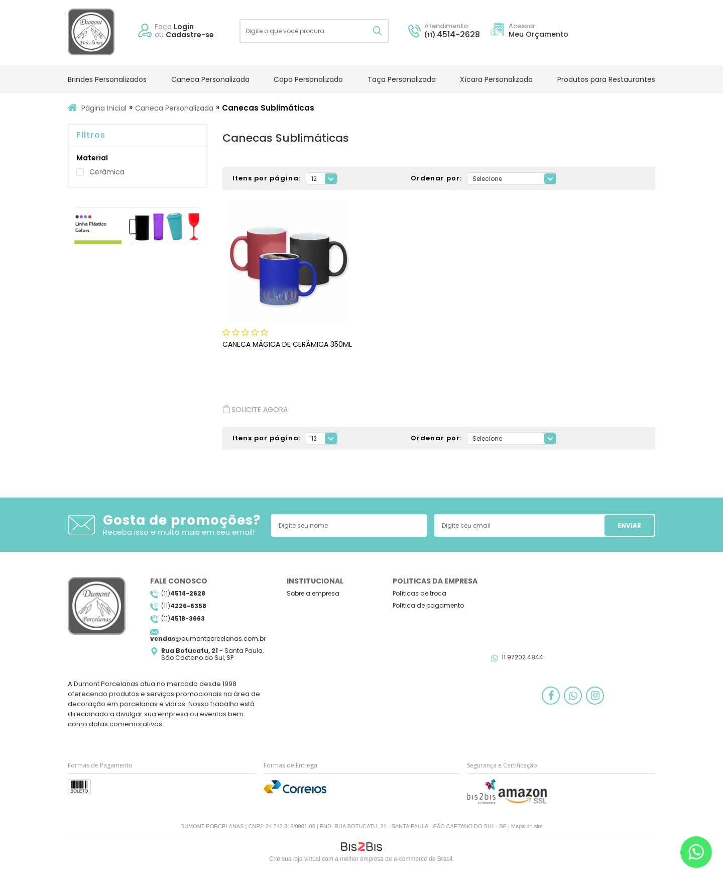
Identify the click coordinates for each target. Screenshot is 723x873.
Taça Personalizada (402, 79)
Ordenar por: (436, 178)
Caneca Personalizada (210, 79)
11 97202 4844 (522, 657)
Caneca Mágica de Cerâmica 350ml (287, 344)
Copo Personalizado (308, 79)
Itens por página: (266, 178)
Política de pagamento (428, 605)
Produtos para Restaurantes (606, 79)
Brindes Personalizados (107, 79)
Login (184, 27)
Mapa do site (527, 826)
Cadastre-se (190, 35)
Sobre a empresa (313, 593)
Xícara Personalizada (496, 79)
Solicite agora (255, 409)
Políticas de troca (419, 593)
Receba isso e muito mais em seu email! (179, 532)
